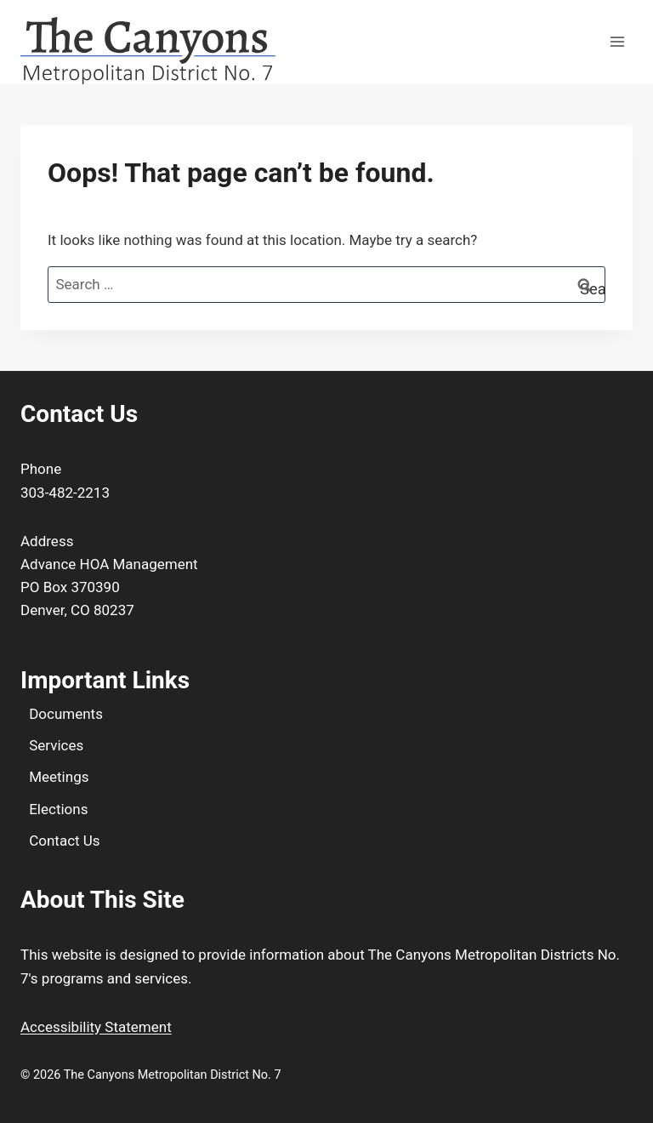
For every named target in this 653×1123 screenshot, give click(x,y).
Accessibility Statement (96, 1026)
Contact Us (64, 840)
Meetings (58, 776)
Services (56, 745)
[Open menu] (617, 42)
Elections (58, 809)
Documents (66, 713)
